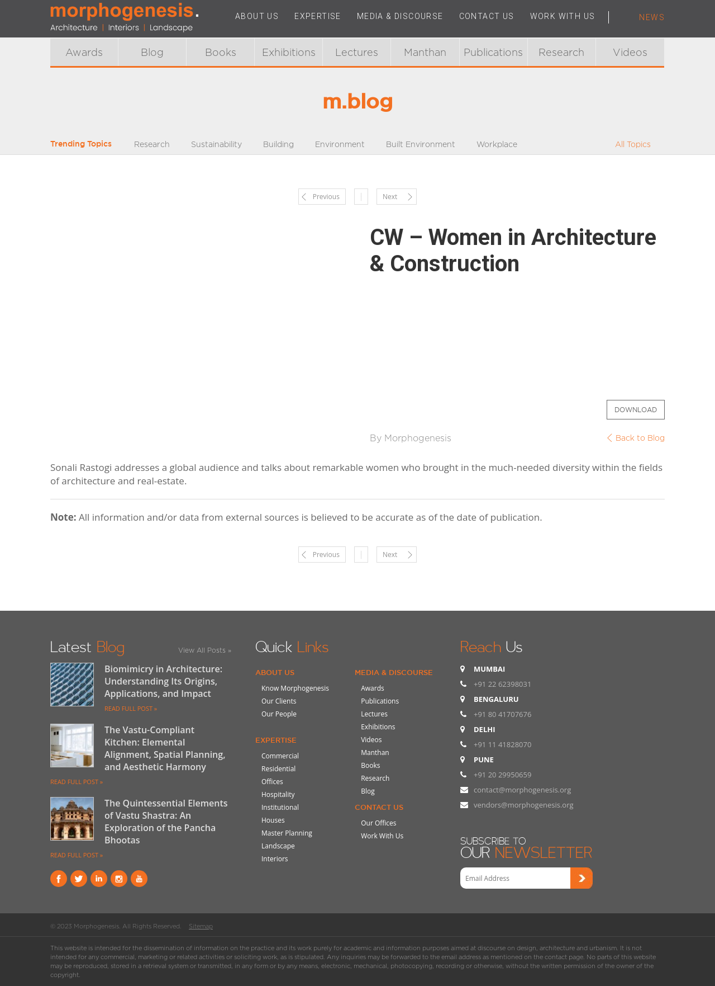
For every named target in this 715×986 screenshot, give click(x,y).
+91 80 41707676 (502, 714)
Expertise (276, 740)
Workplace (496, 144)
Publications (493, 52)
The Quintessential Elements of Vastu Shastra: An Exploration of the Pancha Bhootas (166, 821)
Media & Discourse (394, 672)
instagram (119, 878)
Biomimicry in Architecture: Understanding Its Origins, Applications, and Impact (163, 681)
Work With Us (382, 836)
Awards (84, 52)
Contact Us (379, 807)
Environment (340, 144)
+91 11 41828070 (502, 744)
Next (390, 196)
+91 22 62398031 (502, 684)
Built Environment (420, 144)
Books (220, 52)
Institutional (280, 807)
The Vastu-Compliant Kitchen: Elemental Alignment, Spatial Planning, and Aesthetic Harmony (165, 748)
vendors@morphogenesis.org (524, 805)
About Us (274, 672)
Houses (273, 820)
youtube (139, 878)
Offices (272, 781)
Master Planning (286, 833)
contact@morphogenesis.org (522, 790)
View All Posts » (204, 650)
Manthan (425, 52)
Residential (278, 768)
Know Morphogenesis (295, 688)
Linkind (98, 878)
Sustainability (216, 144)
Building (278, 144)
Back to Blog (640, 437)
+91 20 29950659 (502, 775)
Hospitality (277, 794)
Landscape (278, 846)
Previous (326, 196)
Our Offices (378, 823)
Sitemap (201, 926)
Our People (279, 714)
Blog (152, 52)
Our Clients (278, 701)
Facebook (58, 878)
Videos (630, 52)
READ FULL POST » (130, 708)
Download (635, 409)
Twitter (78, 878)
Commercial (280, 756)
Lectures (356, 52)
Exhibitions (289, 52)
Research (561, 52)
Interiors (274, 859)
